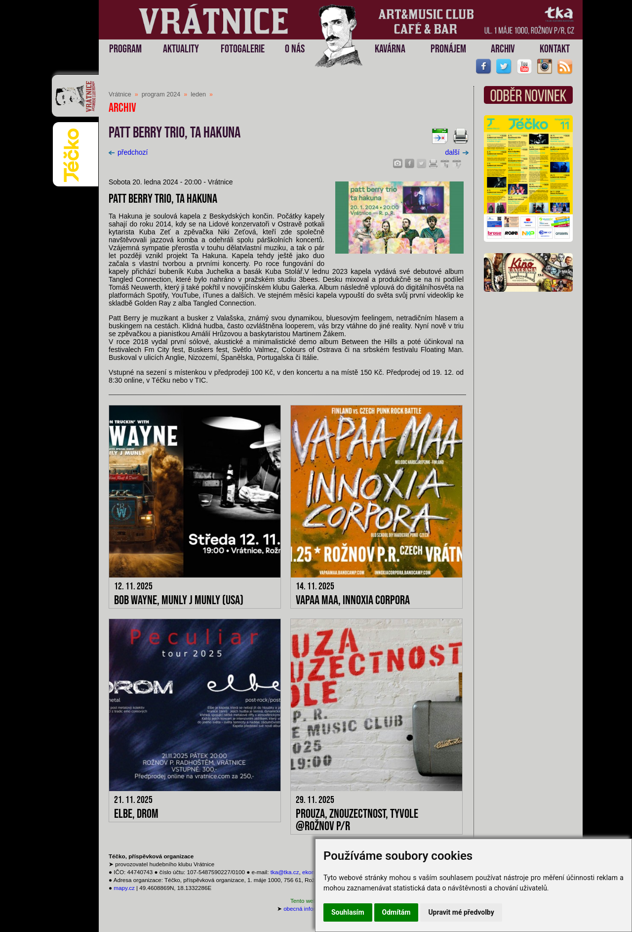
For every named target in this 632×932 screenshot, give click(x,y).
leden (198, 94)
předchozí (128, 152)
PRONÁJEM (448, 49)
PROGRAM (125, 49)
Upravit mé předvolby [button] (461, 912)
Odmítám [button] (396, 912)
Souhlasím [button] (347, 912)
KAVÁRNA (390, 49)
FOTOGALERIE (243, 49)
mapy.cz (124, 888)
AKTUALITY (181, 49)
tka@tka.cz (285, 872)
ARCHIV (503, 49)
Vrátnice (120, 94)
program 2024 (161, 94)
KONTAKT (555, 49)
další (457, 152)
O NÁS (295, 49)
